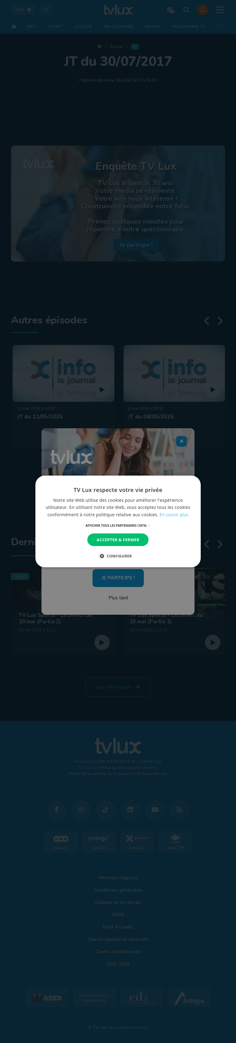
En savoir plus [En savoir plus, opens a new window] (173, 514)
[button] (118, 525)
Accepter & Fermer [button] (118, 539)
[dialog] (118, 521)
